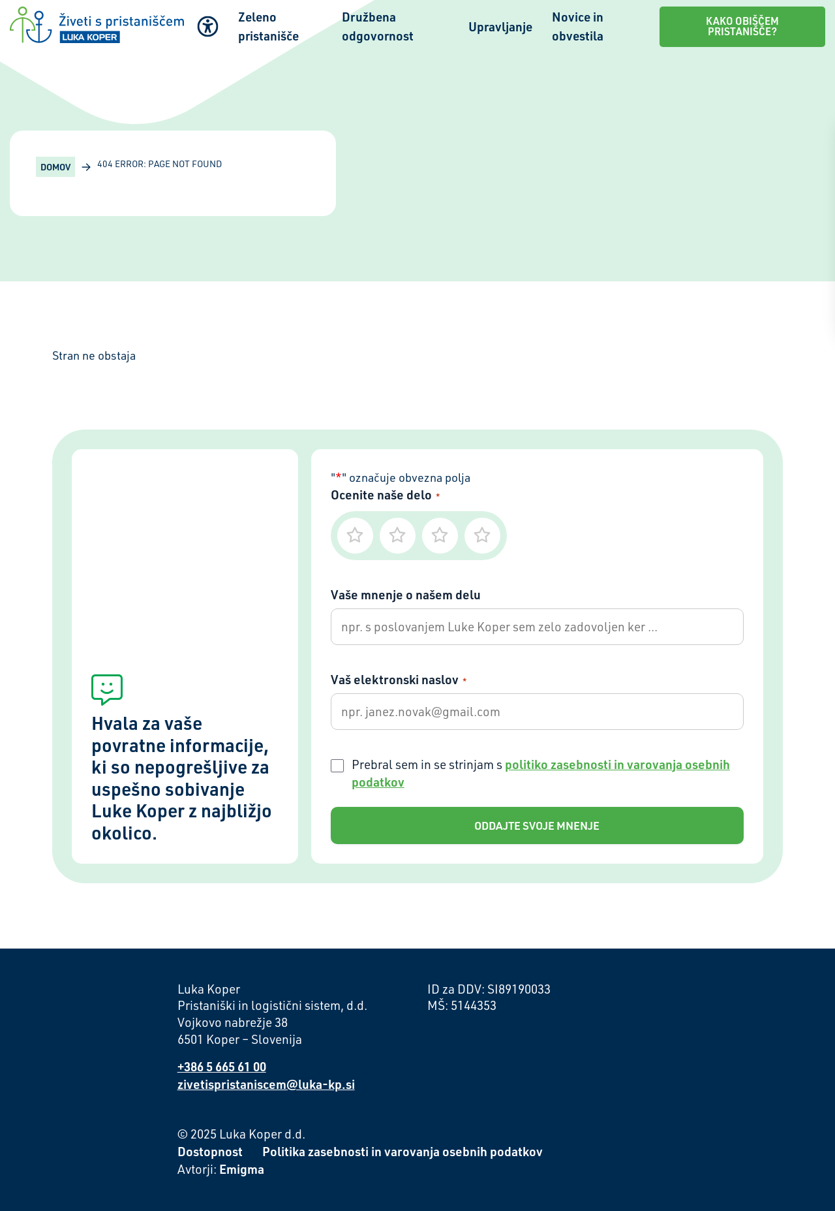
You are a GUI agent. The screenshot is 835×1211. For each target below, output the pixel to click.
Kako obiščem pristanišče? (742, 26)
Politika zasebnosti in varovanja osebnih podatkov (402, 1151)
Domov (55, 166)
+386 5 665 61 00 (221, 1066)
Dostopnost (210, 1151)
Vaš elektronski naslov (398, 679)
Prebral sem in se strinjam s (541, 773)
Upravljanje (500, 26)
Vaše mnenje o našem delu (406, 594)
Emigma (241, 1169)
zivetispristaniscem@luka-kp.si (266, 1084)
